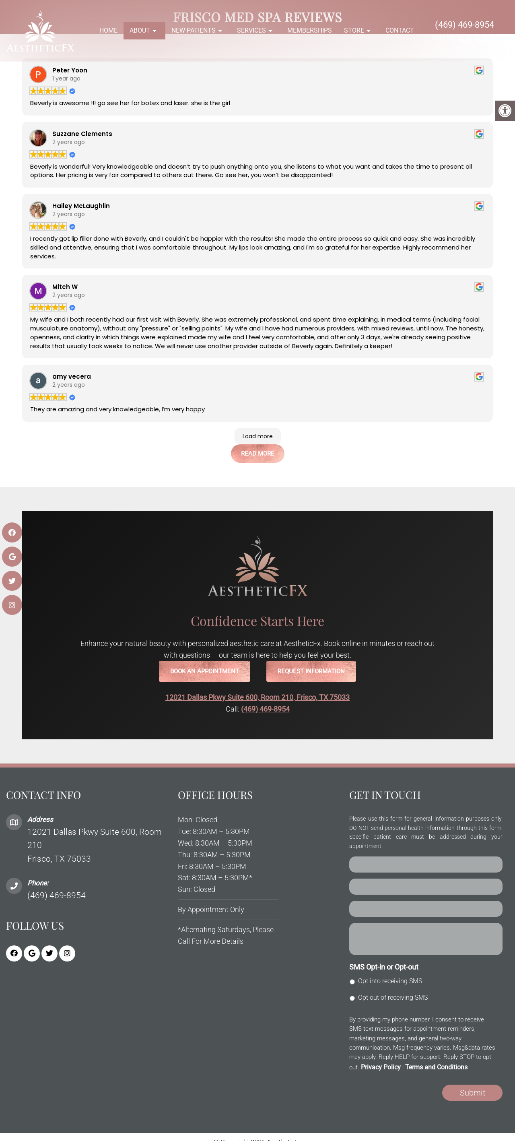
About (140, 30)
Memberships (309, 30)
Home (108, 30)
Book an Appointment (204, 671)
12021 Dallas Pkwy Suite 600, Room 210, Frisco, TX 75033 (257, 697)
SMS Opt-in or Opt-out (383, 967)
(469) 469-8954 (464, 25)
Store (354, 30)
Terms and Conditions (436, 1067)
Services (251, 30)
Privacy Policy (381, 1067)
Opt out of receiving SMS (393, 997)
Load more (258, 436)
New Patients (193, 30)
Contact (399, 30)
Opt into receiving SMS (390, 981)
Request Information (311, 671)
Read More (257, 453)
